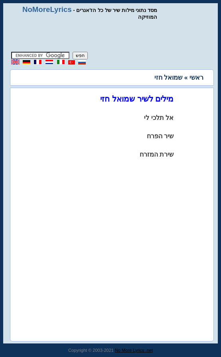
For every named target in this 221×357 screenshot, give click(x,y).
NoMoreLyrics (47, 9)
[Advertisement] (110, 36)
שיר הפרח (160, 136)
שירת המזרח (157, 154)
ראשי (196, 77)
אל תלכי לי (159, 117)
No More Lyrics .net (134, 350)
